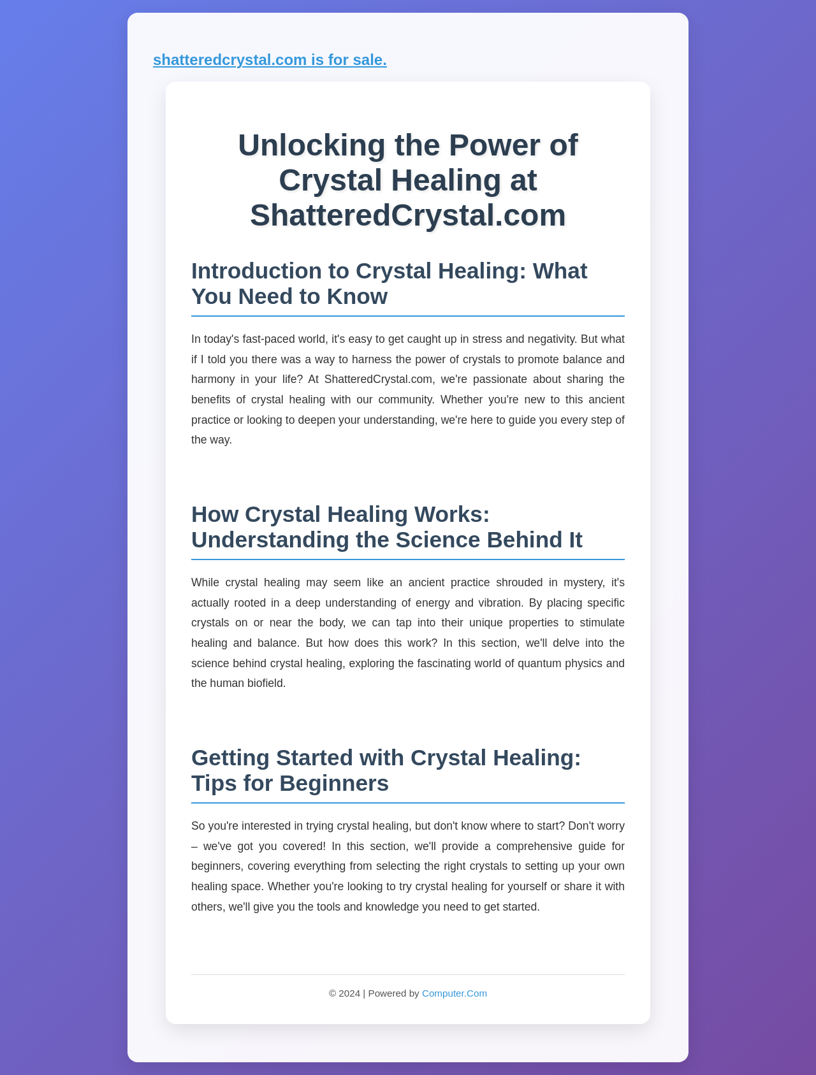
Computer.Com (454, 993)
